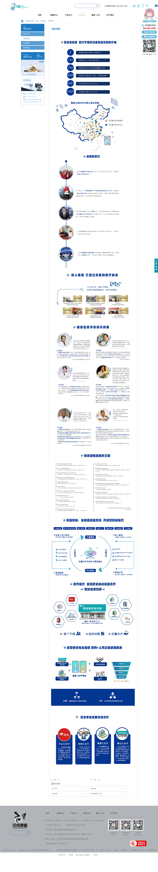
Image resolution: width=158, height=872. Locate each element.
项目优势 (51, 21)
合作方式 (54, 788)
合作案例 (54, 793)
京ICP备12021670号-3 (53, 825)
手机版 (115, 850)
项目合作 (43, 21)
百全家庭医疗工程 (96, 793)
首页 (40, 15)
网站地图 (124, 850)
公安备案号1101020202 (73, 825)
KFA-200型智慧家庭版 (29, 74)
